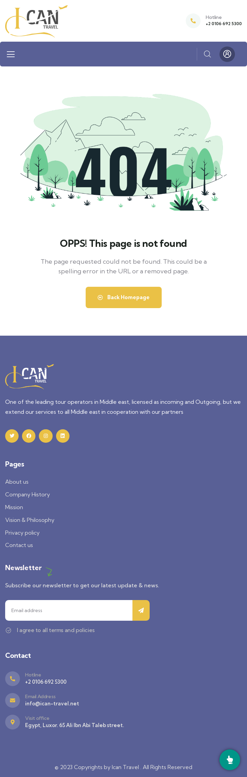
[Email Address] (12, 700)
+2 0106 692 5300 (224, 23)
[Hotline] (193, 20)
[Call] (229, 759)
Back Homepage (124, 297)
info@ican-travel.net (52, 703)
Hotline (214, 17)
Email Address (40, 696)
